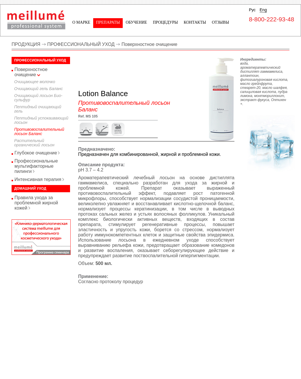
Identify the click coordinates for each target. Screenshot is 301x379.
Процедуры (165, 22)
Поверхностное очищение (149, 44)
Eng (263, 10)
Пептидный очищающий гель (37, 108)
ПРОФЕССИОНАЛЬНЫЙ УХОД (81, 44)
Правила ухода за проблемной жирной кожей (36, 202)
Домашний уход (30, 188)
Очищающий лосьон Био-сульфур (38, 97)
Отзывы (220, 22)
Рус (252, 10)
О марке (81, 22)
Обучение (136, 22)
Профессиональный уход (40, 60)
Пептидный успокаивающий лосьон (41, 120)
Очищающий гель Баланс (38, 88)
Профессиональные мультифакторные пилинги (36, 166)
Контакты (195, 22)
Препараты (108, 22)
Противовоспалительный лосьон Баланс (39, 131)
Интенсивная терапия (37, 179)
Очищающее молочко (34, 81)
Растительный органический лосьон (34, 142)
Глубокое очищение (35, 152)
